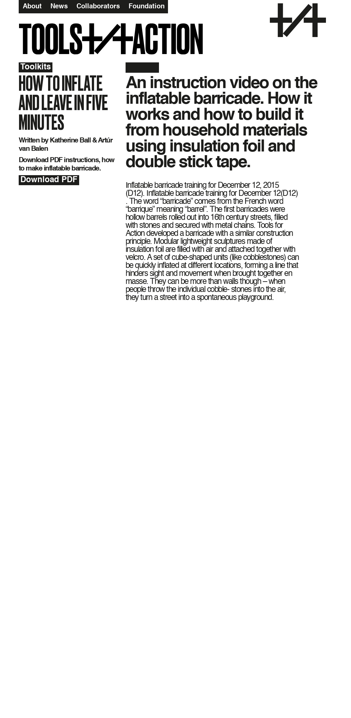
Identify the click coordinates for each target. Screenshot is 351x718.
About (32, 6)
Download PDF (48, 180)
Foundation (147, 6)
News (59, 6)
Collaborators (98, 6)
